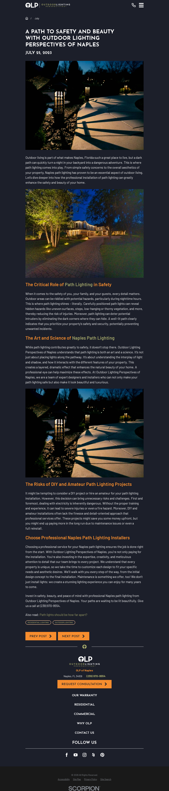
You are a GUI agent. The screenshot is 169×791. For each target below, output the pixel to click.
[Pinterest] (102, 755)
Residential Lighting (38, 622)
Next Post (73, 636)
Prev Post (41, 636)
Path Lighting (79, 284)
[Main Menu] (141, 5)
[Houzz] (93, 755)
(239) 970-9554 (95, 676)
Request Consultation (84, 684)
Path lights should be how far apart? (63, 615)
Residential (84, 704)
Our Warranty (84, 695)
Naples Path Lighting (93, 338)
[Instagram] (84, 755)
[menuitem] (64, 779)
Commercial (84, 714)
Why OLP (84, 723)
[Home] (47, 5)
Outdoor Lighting (64, 622)
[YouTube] (76, 755)
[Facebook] (67, 755)
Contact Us (84, 733)
